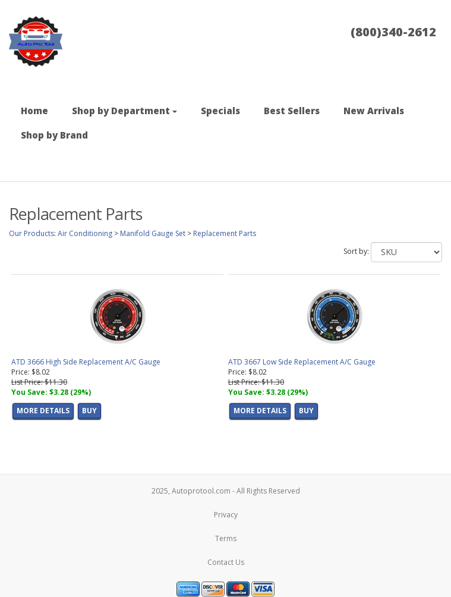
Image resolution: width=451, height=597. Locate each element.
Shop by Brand (54, 135)
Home (34, 111)
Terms (225, 538)
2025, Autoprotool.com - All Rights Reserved (226, 491)
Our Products (31, 233)
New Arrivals (373, 111)
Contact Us (225, 562)
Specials (220, 111)
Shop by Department (124, 111)
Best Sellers (292, 111)
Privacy (226, 515)
